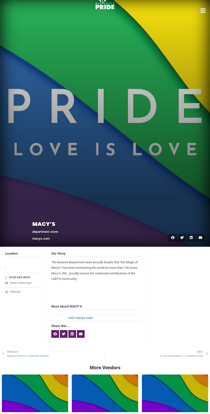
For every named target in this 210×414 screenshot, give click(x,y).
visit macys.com (80, 318)
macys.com (41, 238)
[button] (173, 238)
